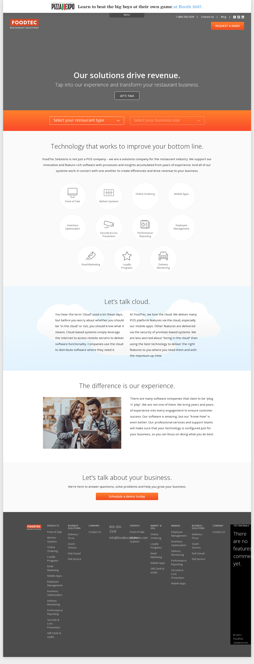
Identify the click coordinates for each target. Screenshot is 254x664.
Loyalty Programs (52, 562)
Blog (223, 17)
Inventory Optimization (54, 596)
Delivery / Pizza (73, 539)
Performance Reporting (55, 615)
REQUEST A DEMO (227, 26)
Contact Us (95, 535)
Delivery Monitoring (53, 605)
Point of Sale (54, 535)
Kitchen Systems (52, 543)
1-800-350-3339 (185, 17)
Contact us (207, 17)
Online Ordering (52, 552)
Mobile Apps (54, 579)
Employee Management (54, 586)
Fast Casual (74, 556)
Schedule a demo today (127, 499)
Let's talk (127, 96)
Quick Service (72, 549)
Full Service (74, 562)
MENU (127, 15)
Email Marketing (53, 571)
